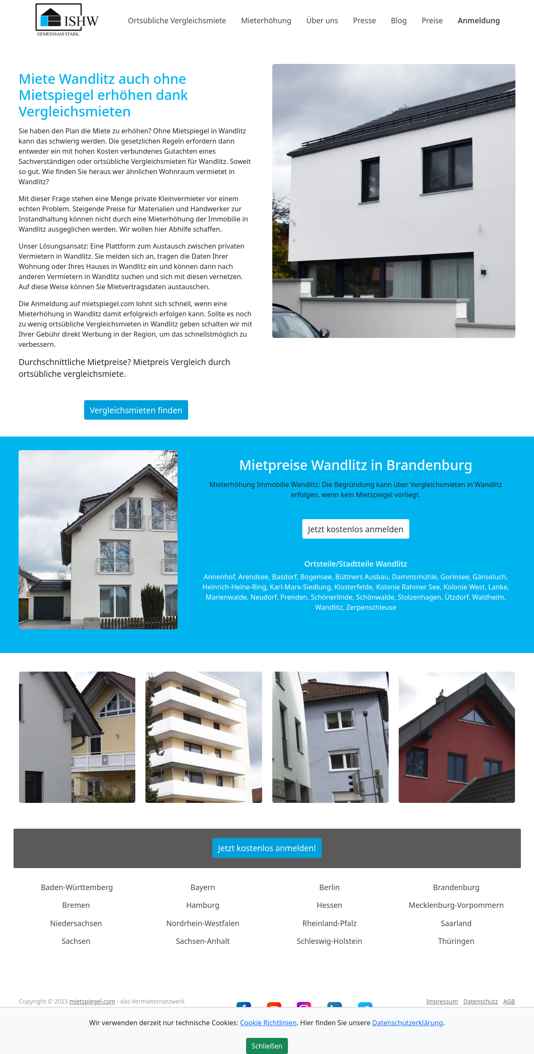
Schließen (267, 1046)
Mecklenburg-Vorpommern (456, 905)
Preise (432, 20)
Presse (364, 20)
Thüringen (456, 941)
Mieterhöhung (266, 20)
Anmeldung (479, 20)
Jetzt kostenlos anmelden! (267, 848)
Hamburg (202, 905)
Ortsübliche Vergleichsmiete (177, 20)
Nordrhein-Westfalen (202, 923)
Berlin (329, 887)
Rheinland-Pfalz (329, 923)
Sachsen (76, 941)
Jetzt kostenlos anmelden (355, 529)
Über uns (322, 20)
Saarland (456, 923)
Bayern (202, 887)
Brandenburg (456, 887)
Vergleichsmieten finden (136, 409)
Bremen (76, 905)
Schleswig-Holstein (329, 941)
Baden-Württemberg (77, 887)
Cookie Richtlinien (268, 1022)
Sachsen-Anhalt (203, 941)
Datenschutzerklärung (407, 1022)
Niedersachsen (76, 923)
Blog (399, 20)
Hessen (329, 905)
